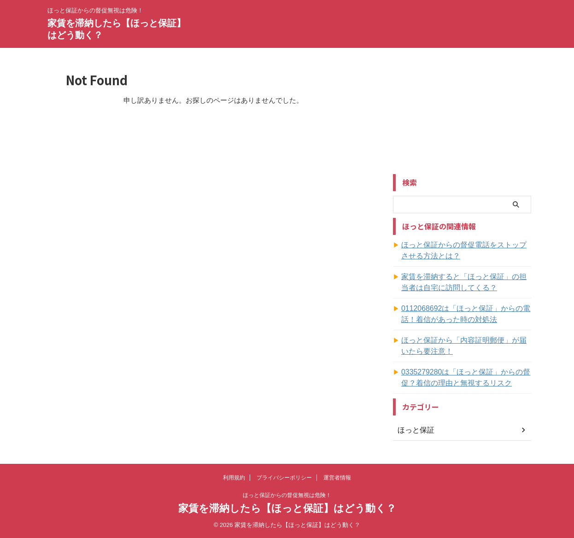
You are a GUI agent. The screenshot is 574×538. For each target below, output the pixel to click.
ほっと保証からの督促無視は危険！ (287, 495)
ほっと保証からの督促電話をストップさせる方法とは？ (465, 250)
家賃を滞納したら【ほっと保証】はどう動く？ (287, 508)
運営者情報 (337, 477)
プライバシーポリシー (284, 477)
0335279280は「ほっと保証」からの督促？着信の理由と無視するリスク (464, 377)
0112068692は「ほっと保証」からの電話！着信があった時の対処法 (464, 314)
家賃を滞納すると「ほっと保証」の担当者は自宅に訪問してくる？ (465, 282)
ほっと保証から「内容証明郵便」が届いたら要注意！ (465, 346)
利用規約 (234, 477)
